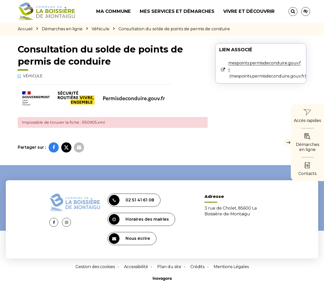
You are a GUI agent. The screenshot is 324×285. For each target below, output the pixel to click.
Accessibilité (136, 266)
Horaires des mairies (139, 219)
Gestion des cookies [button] (95, 266)
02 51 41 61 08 (131, 200)
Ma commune (113, 11)
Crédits (197, 266)
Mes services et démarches (177, 11)
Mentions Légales (231, 266)
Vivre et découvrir (249, 11)
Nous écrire (129, 238)
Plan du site (169, 266)
